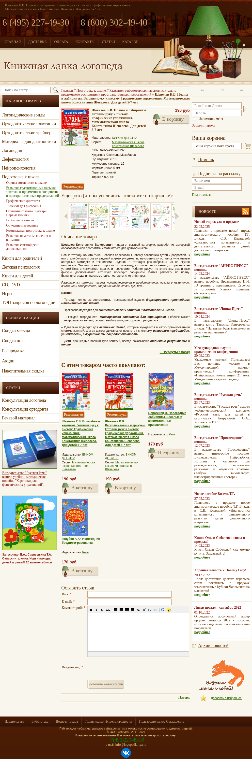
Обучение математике (22, 225)
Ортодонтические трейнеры (28, 132)
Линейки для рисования (23, 206)
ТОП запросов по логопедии (28, 302)
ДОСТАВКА (37, 42)
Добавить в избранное (226, 698)
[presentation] (124, 667)
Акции (8, 360)
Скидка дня (13, 340)
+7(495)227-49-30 (126, 740)
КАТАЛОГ (130, 42)
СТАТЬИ (108, 42)
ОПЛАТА (61, 42)
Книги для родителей (22, 258)
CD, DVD (11, 284)
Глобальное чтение (20, 220)
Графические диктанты (23, 201)
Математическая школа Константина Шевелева (78, 466)
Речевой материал (18, 417)
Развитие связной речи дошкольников (22, 247)
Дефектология (15, 159)
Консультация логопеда (24, 400)
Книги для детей (17, 275)
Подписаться (201, 195)
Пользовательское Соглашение (161, 721)
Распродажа (13, 350)
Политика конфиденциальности (108, 721)
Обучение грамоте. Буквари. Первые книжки (26, 213)
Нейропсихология (18, 168)
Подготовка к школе (91, 90)
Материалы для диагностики (29, 141)
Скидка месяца (16, 330)
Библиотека (40, 721)
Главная (67, 90)
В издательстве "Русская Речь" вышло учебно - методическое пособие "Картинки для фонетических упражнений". (24, 479)
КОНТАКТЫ (85, 42)
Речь (172, 434)
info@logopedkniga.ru (130, 744)
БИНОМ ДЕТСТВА (124, 138)
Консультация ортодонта (25, 409)
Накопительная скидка (23, 371)
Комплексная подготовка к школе (30, 230)
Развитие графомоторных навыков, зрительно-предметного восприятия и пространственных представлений (119, 92)
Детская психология (21, 267)
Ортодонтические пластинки (29, 123)
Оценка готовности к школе (26, 183)
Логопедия (12, 150)
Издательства (14, 721)
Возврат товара (67, 721)
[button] (91, 609)
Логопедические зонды (23, 115)
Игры (7, 293)
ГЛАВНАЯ (13, 42)
